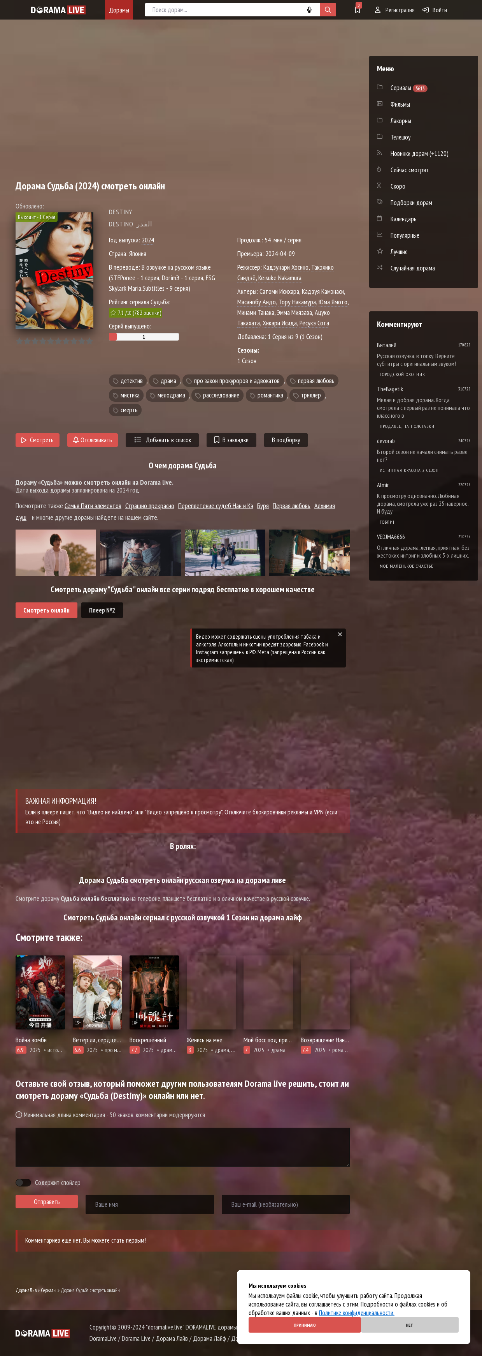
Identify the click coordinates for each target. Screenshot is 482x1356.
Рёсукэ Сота (314, 322)
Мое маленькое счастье (406, 566)
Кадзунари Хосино (285, 267)
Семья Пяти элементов (93, 505)
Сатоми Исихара (279, 291)
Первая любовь (291, 505)
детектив (132, 380)
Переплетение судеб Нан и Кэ (215, 505)
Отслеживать (92, 440)
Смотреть (37, 440)
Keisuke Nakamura (279, 277)
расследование (221, 395)
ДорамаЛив (26, 1290)
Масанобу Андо (256, 301)
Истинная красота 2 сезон (409, 470)
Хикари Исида (280, 322)
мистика (130, 395)
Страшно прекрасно (149, 505)
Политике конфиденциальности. (356, 1312)
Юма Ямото (333, 301)
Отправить (47, 1201)
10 (89, 341)
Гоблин (388, 522)
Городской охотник (402, 374)
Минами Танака (255, 312)
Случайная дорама (413, 268)
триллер (311, 395)
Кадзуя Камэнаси (323, 291)
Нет (410, 1325)
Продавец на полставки (407, 426)
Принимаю (305, 1325)
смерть (129, 410)
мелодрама (171, 395)
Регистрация (395, 10)
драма (168, 380)
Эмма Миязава (294, 312)
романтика (270, 395)
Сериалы (48, 1290)
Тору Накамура (297, 301)
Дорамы (119, 9)
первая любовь (316, 380)
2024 (148, 239)
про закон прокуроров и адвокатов (237, 380)
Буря (263, 505)
